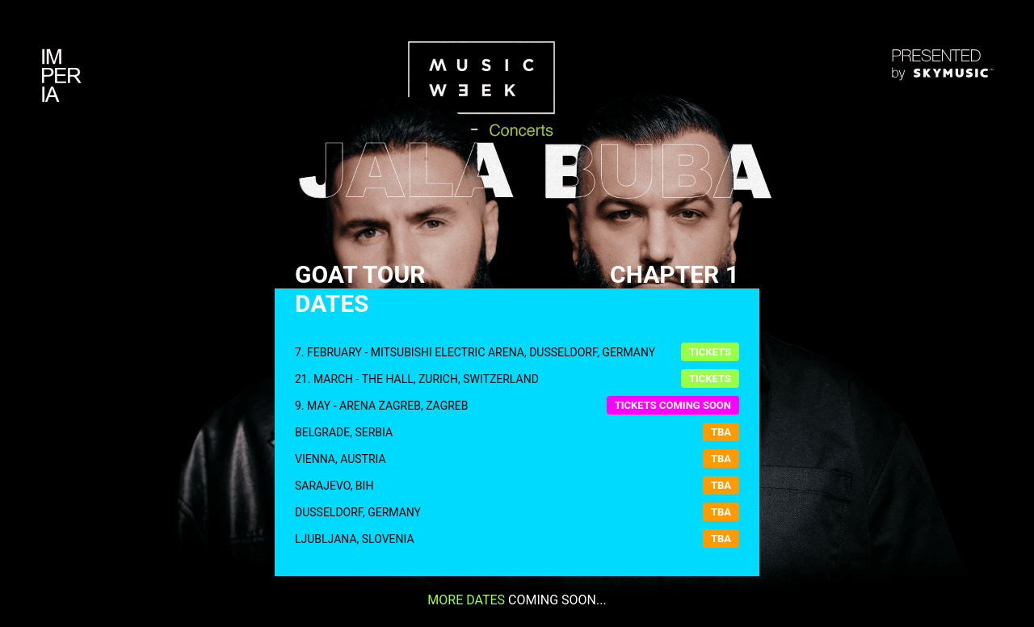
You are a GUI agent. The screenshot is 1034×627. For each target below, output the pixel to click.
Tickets (710, 352)
